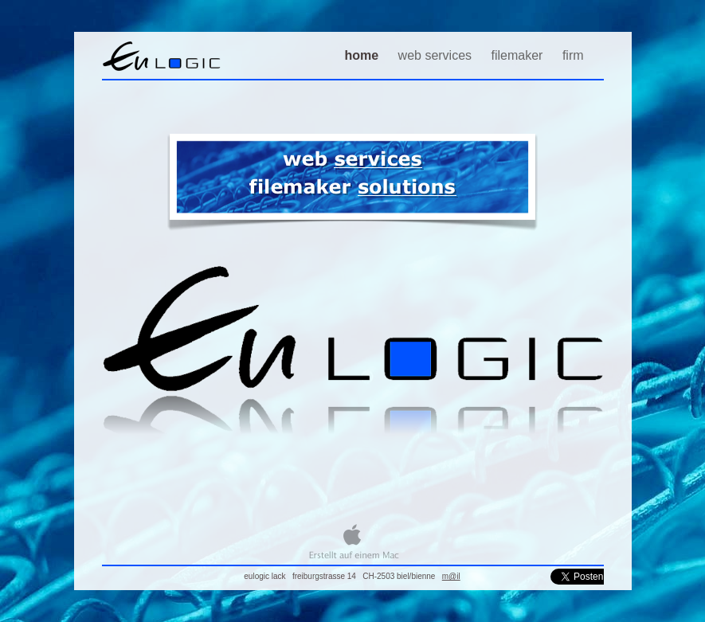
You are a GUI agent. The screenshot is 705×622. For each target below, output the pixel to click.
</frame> (577, 577)
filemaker (519, 55)
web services (437, 55)
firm (573, 55)
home (363, 55)
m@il (451, 576)
